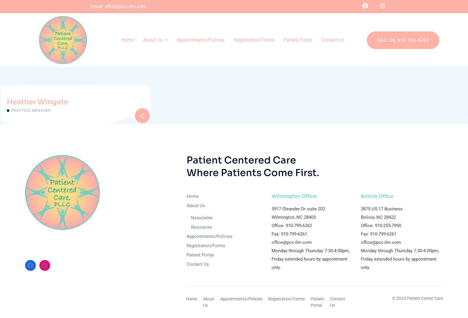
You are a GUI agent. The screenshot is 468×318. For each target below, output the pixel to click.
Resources (201, 227)
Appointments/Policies (201, 40)
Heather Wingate (37, 101)
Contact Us (332, 40)
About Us (155, 40)
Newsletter (202, 218)
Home (127, 40)
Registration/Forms (254, 40)
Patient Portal (298, 40)
